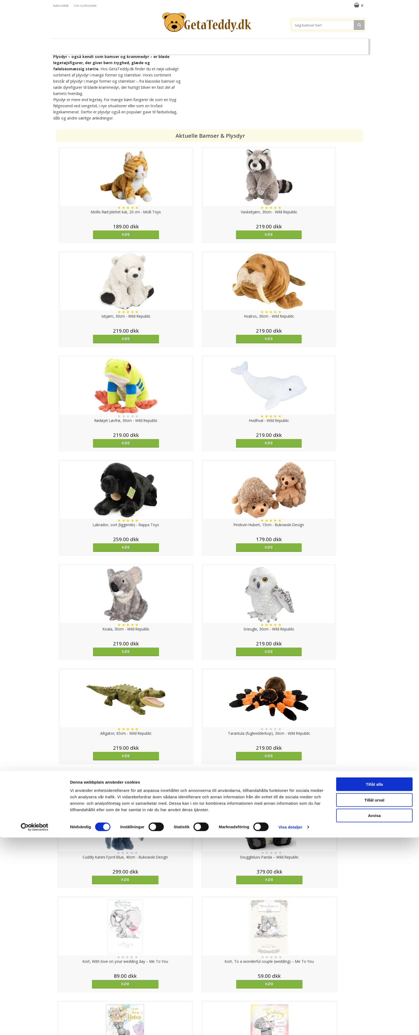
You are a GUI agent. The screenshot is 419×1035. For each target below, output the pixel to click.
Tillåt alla (374, 981)
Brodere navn (306, 44)
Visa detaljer (290, 1024)
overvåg (92, 793)
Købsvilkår (61, 5)
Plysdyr (137, 44)
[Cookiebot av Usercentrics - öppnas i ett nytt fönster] (34, 1025)
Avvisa (374, 1013)
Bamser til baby (233, 44)
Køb (93, 234)
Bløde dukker (163, 44)
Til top (209, 965)
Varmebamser (195, 44)
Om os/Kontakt (85, 5)
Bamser (112, 44)
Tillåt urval (374, 997)
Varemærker (270, 44)
